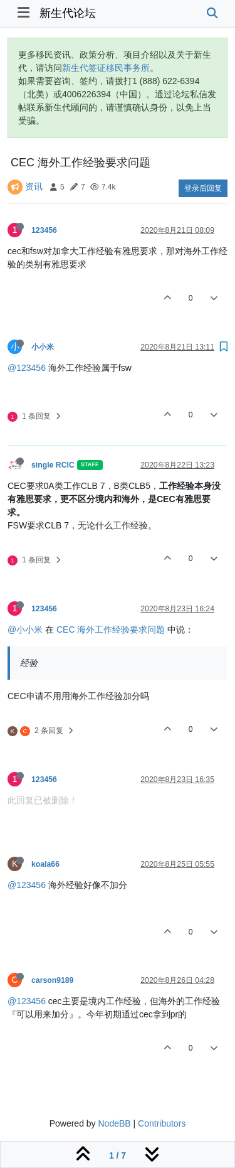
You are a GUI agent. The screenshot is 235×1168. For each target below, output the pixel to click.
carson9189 (52, 980)
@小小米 (25, 629)
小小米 (42, 347)
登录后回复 (203, 188)
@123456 (27, 368)
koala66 (45, 864)
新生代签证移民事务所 (106, 68)
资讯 (34, 186)
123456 (44, 230)
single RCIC (53, 465)
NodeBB (114, 1123)
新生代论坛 (67, 13)
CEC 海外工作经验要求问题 (110, 629)
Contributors (161, 1123)
